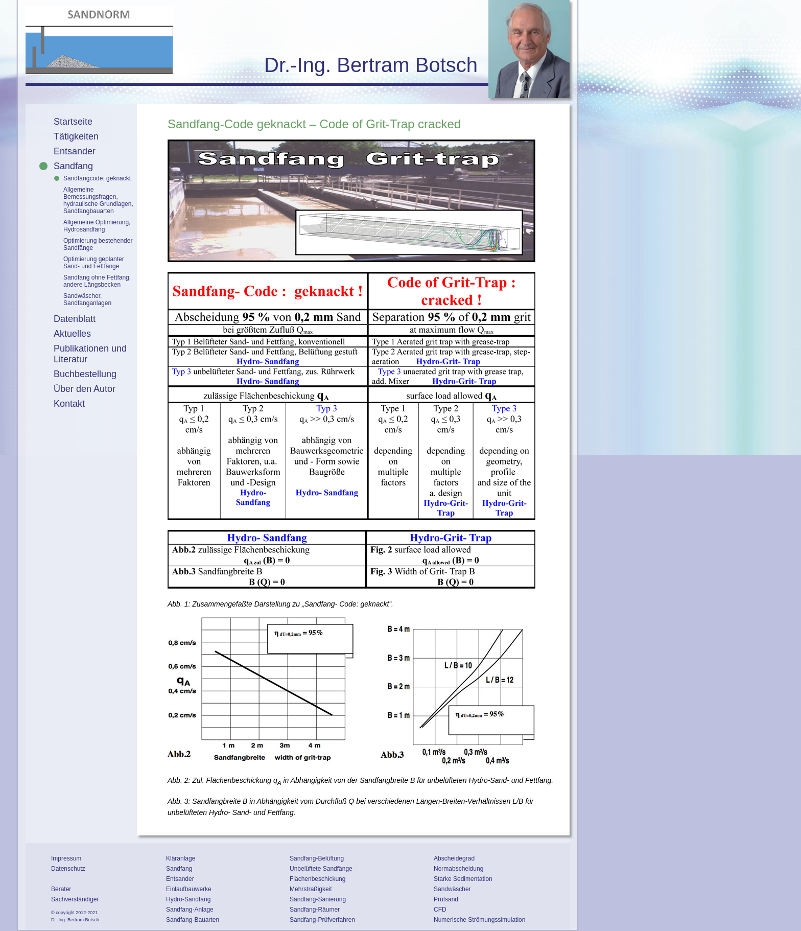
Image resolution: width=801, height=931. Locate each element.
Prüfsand (446, 899)
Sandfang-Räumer (315, 909)
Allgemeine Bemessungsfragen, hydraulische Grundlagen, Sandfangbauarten (98, 200)
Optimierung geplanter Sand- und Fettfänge (93, 262)
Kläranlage (180, 858)
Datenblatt (75, 319)
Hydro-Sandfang (188, 899)
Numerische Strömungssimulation (479, 919)
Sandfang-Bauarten (192, 919)
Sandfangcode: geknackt (97, 178)
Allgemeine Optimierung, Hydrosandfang (96, 226)
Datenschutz (68, 868)
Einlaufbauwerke (188, 889)
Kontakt (69, 404)
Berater (61, 889)
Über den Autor (84, 389)
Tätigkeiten (76, 136)
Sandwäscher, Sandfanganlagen (87, 299)
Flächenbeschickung (317, 878)
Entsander (75, 151)
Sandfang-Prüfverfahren (322, 919)
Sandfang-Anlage (190, 909)
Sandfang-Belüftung (317, 858)
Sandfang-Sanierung (318, 899)
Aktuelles (72, 334)
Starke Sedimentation (463, 878)
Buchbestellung (85, 374)
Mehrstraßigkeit (311, 889)
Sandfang (73, 166)
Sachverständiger (75, 899)
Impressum (66, 858)
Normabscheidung (458, 868)
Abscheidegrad (454, 858)
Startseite (73, 122)
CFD (440, 909)
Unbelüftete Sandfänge (321, 868)
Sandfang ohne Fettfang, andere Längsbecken (97, 281)
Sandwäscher (452, 889)
